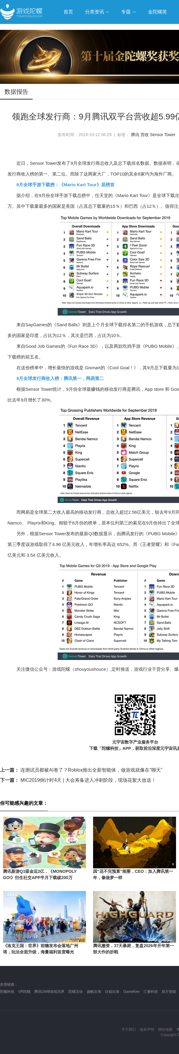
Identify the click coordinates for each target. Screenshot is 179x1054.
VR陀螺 (24, 992)
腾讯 (135, 134)
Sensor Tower (162, 134)
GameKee (131, 992)
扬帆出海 (94, 992)
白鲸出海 (112, 992)
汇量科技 (150, 992)
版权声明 (147, 1029)
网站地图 (165, 1029)
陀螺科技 (7, 992)
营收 (145, 134)
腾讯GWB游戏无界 (49, 992)
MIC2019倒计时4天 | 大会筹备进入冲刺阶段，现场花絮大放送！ (78, 780)
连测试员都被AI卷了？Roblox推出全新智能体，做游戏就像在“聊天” (81, 770)
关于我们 (128, 1029)
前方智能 (169, 992)
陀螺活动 (75, 992)
